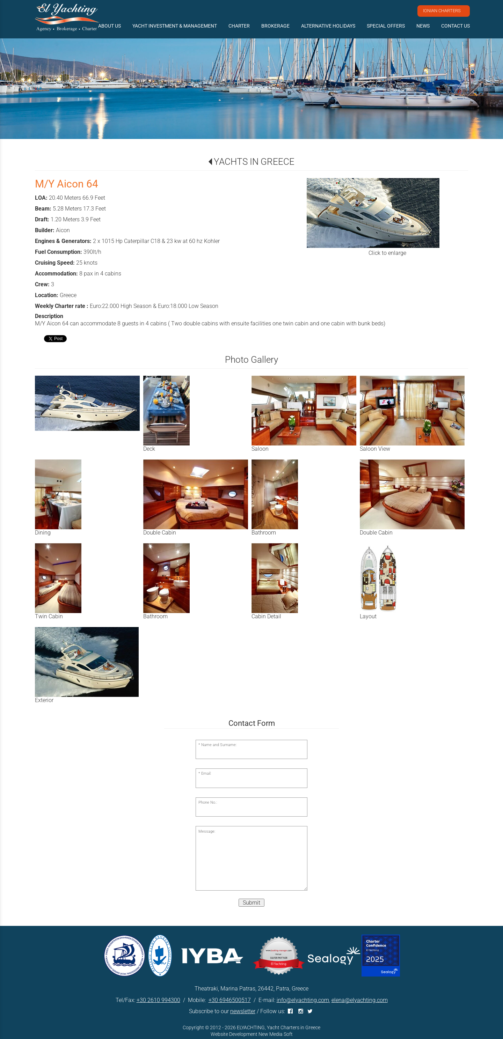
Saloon (260, 448)
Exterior (44, 700)
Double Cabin (159, 532)
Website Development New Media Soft (252, 1034)
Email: (206, 773)
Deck (149, 448)
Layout (368, 616)
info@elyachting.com (303, 1000)
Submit (251, 902)
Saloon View (375, 448)
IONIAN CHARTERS (442, 10)
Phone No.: (207, 802)
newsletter (242, 1011)
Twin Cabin (49, 616)
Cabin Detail (266, 616)
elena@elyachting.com (359, 1000)
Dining (43, 532)
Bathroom (264, 532)
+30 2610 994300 (158, 1000)
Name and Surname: (218, 745)
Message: (206, 831)
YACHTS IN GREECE (254, 161)
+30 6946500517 (230, 1000)
